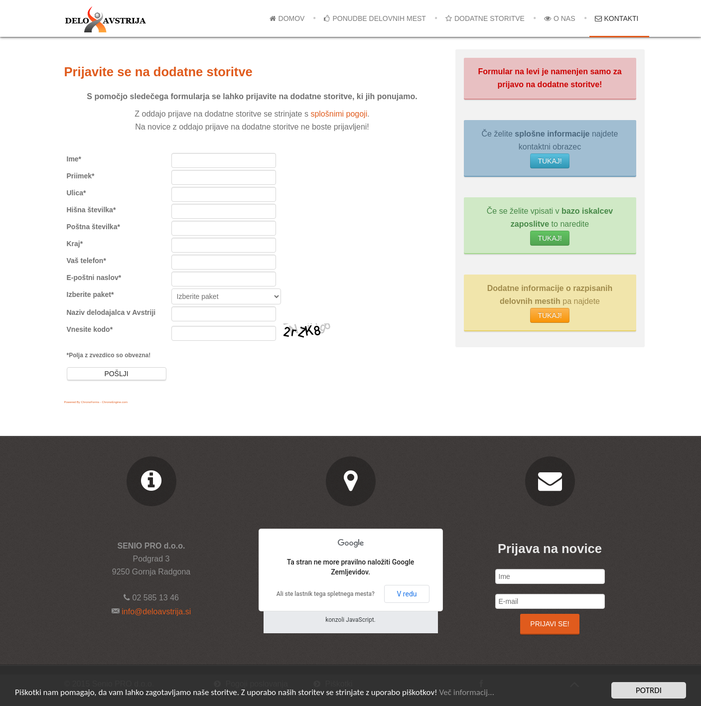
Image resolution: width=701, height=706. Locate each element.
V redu (407, 594)
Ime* (74, 159)
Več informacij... (466, 693)
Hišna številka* (91, 210)
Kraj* (75, 244)
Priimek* (81, 176)
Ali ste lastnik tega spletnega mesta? (326, 593)
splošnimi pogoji (338, 114)
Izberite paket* (90, 294)
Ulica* (76, 193)
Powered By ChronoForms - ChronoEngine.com (96, 402)
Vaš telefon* (86, 261)
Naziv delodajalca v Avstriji (111, 312)
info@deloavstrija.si (155, 611)
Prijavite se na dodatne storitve (158, 72)
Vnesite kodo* (90, 329)
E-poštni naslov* (94, 278)
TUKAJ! (549, 161)
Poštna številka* (93, 227)
